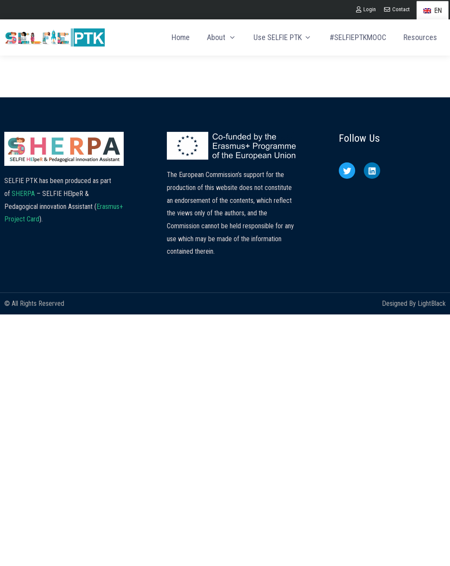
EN (432, 10)
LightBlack (432, 303)
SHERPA (23, 194)
